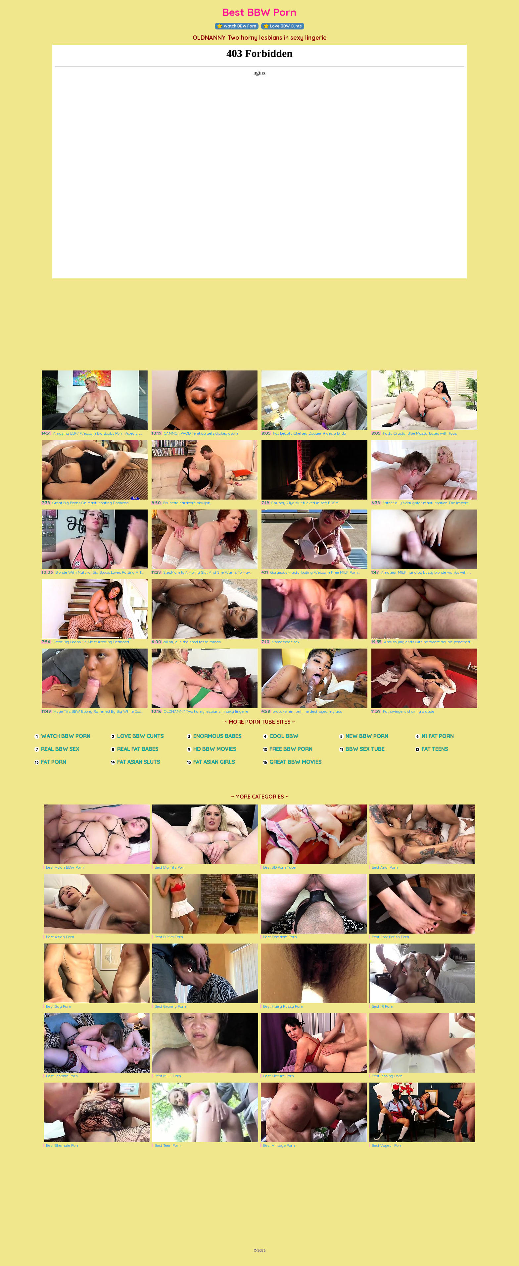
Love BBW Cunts (282, 26)
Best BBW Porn (259, 12)
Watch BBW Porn (236, 26)
